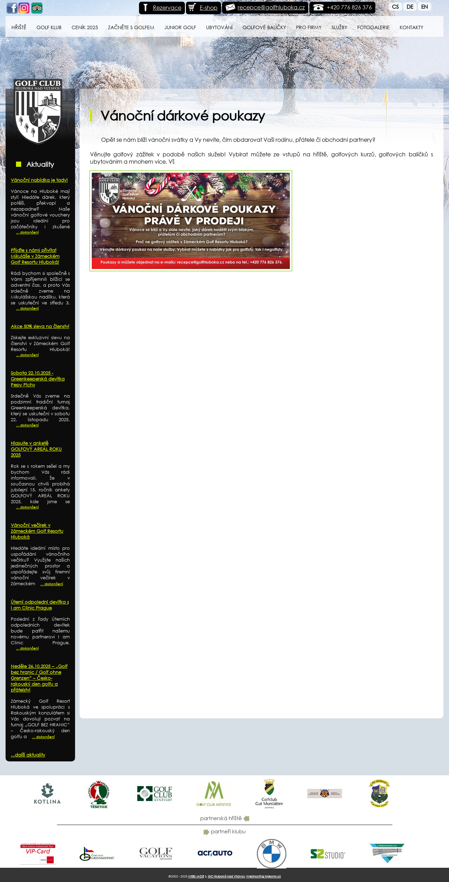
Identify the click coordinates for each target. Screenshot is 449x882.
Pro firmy (308, 27)
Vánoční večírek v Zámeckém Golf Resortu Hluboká (37, 531)
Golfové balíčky (264, 27)
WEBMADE (196, 876)
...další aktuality (28, 755)
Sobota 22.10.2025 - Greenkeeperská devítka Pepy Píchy (38, 379)
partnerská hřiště (224, 818)
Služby (339, 27)
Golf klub (49, 27)
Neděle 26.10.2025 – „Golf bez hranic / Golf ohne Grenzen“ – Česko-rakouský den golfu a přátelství (39, 678)
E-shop (203, 7)
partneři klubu (225, 831)
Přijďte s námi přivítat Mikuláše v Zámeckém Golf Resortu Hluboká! (35, 256)
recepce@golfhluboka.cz (271, 7)
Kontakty (411, 27)
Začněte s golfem (131, 27)
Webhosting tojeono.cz (263, 876)
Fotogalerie (373, 27)
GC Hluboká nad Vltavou (226, 876)
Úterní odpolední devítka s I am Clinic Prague (40, 605)
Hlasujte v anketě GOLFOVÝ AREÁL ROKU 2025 (36, 449)
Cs (395, 6)
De (410, 6)
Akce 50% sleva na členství (40, 326)
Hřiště (18, 27)
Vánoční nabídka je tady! (39, 180)
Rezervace (161, 7)
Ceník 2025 (85, 27)
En (424, 6)
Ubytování (219, 27)
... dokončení (27, 232)
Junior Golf (180, 27)
